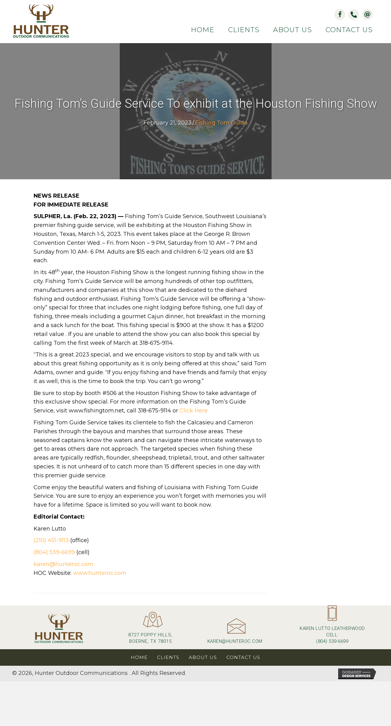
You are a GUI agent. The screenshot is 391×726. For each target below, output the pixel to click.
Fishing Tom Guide (221, 122)
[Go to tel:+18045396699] (332, 627)
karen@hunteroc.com (63, 564)
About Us (203, 657)
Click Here (194, 410)
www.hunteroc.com (99, 573)
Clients (168, 657)
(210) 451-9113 (51, 540)
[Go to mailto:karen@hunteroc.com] (235, 633)
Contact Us (243, 657)
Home (139, 657)
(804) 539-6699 (54, 552)
